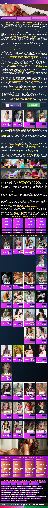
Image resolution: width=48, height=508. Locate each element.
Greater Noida (30, 1)
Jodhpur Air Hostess (39, 18)
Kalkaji (41, 232)
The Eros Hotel (22, 492)
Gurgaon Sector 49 (6, 464)
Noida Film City (29, 232)
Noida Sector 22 (30, 472)
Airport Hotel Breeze (5, 488)
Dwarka (18, 221)
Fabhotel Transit (31, 488)
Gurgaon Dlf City (6, 461)
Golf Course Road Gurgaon (29, 467)
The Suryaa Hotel (30, 492)
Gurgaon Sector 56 (30, 461)
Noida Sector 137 (18, 467)
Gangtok (6, 218)
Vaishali (6, 224)
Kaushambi (7, 229)
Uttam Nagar (41, 230)
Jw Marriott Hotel (20, 486)
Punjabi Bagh (18, 218)
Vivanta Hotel (4, 490)
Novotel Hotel (34, 486)
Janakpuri (41, 229)
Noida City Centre (41, 466)
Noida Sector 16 (41, 469)
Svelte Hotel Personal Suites (31, 494)
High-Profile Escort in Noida (18, 49)
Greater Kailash (27, 498)
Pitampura (18, 230)
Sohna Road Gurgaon (30, 469)
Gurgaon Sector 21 (6, 472)
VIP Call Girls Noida (33, 90)
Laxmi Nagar (18, 224)
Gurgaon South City (29, 466)
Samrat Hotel (11, 482)
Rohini (18, 229)
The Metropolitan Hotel (6, 484)
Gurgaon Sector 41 (6, 469)
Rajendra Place (41, 224)
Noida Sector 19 (41, 461)
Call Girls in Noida (21, 41)
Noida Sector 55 (30, 474)
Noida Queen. (22, 504)
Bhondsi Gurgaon (6, 466)
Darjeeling (6, 221)
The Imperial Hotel (34, 482)
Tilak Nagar (41, 227)
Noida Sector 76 (18, 474)
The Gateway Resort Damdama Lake (31, 496)
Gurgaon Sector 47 (18, 464)
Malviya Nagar (4, 500)
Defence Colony (14, 498)
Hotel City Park (36, 492)
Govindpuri (30, 224)
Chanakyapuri (20, 498)
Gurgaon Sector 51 (18, 466)
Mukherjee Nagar (30, 227)
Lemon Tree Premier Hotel (33, 484)
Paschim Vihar (24, 500)
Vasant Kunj (30, 221)
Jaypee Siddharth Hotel (6, 494)
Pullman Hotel (25, 484)
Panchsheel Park (41, 474)
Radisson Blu (19, 484)
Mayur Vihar (18, 500)
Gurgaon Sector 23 (18, 459)
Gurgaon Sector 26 (6, 459)
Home (4, 1)
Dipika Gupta (35, 504)
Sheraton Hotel (22, 494)
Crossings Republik (6, 232)
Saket (9, 500)
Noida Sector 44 (18, 469)
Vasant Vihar (30, 218)
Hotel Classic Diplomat (23, 488)
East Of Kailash (33, 498)
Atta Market (41, 218)
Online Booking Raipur (24, 19)
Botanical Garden (42, 464)
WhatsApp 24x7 (36, 507)
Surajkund (39, 498)
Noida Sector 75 (18, 472)
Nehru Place (18, 227)
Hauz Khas (13, 500)
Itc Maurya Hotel (4, 482)
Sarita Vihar (30, 229)
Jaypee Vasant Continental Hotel (17, 496)
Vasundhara (7, 230)
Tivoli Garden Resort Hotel (6, 492)
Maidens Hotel (17, 482)
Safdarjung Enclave (29, 230)
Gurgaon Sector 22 (6, 474)
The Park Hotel (13, 484)
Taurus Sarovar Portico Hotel (25, 490)
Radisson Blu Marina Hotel (25, 482)
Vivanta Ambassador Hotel (6, 496)
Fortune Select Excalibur (6, 498)
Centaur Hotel (16, 490)
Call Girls (11, 1)
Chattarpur (18, 232)
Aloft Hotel (14, 486)
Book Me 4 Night (29, 504)
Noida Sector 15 (41, 467)
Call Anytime (12, 507)
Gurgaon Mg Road (30, 464)
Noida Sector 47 (41, 459)
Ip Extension (7, 227)
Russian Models (20, 1)
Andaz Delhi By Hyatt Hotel (6, 486)
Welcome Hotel (10, 490)
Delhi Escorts (41, 504)
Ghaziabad (5, 3)
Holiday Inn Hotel (28, 486)
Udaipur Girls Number (8, 18)
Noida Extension (40, 1)
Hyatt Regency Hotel (39, 488)
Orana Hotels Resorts (14, 494)
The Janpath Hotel (42, 482)
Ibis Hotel (39, 486)
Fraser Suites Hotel (35, 490)
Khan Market (41, 221)
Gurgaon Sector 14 (6, 467)
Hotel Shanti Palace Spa (14, 488)
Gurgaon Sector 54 (30, 459)
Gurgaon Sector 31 (18, 461)
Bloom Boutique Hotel (42, 496)
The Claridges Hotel (15, 492)
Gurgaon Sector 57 (41, 472)
